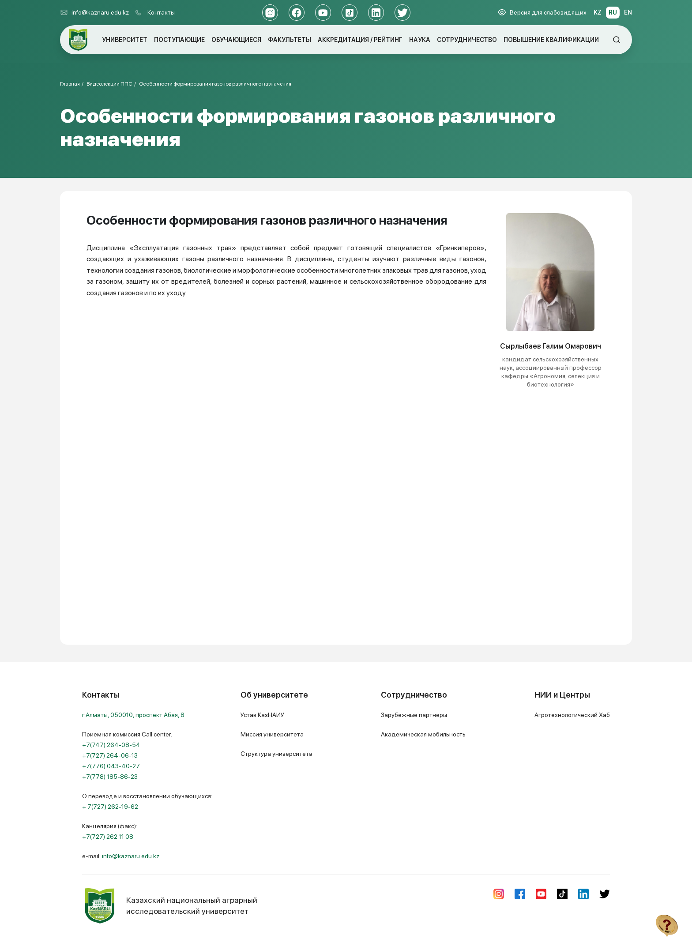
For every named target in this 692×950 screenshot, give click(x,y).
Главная (70, 84)
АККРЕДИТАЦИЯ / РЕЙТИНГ (360, 39)
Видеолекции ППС (109, 84)
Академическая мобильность (423, 734)
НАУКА (419, 39)
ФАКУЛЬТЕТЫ (289, 39)
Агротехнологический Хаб (572, 714)
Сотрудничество (414, 694)
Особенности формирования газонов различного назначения (215, 84)
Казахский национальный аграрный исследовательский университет (169, 906)
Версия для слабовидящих (542, 12)
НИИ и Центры (562, 694)
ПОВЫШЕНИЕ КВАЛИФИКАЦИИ (551, 39)
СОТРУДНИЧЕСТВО (467, 39)
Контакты (161, 12)
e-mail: (120, 856)
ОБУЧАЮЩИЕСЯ (236, 39)
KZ (598, 12)
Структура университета (276, 753)
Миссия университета (272, 734)
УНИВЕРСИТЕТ (124, 39)
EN (628, 12)
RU (613, 12)
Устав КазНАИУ (262, 714)
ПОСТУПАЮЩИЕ (179, 39)
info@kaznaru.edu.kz (94, 12)
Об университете (274, 694)
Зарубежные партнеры (414, 714)
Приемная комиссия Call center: (127, 755)
